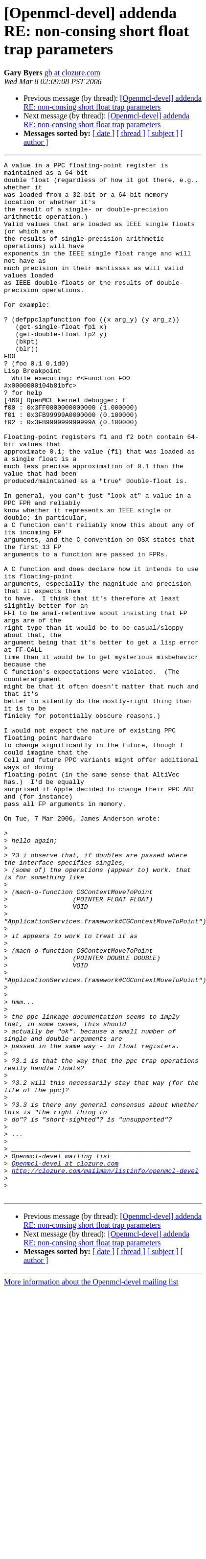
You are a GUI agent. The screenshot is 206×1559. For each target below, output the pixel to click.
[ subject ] (163, 133)
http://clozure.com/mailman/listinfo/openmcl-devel (105, 1373)
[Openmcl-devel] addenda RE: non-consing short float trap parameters (112, 102)
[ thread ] (130, 133)
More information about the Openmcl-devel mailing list (91, 1489)
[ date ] (103, 133)
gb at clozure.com (72, 73)
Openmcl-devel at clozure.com (65, 1364)
